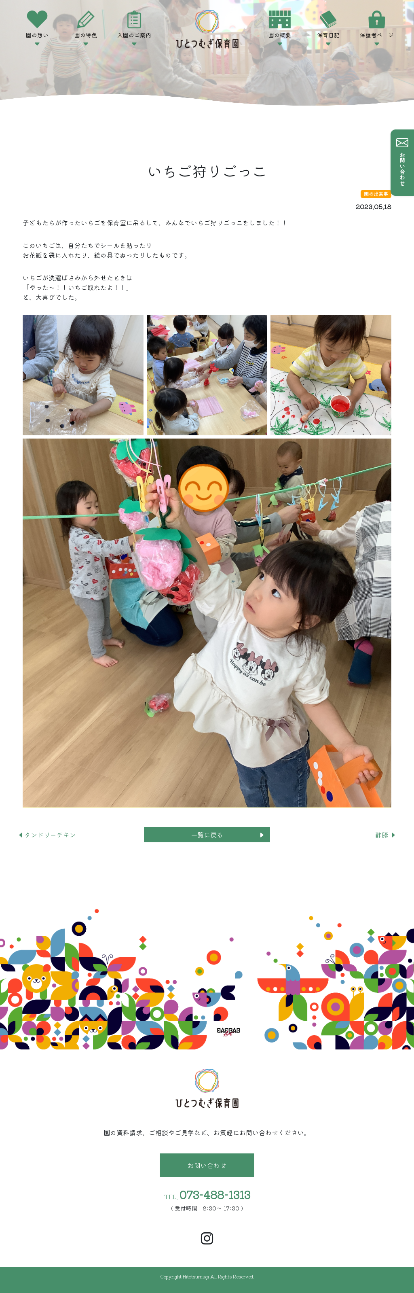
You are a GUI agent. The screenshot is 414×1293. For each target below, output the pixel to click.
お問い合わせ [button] (207, 1165)
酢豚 (385, 834)
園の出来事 (376, 193)
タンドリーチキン (47, 834)
